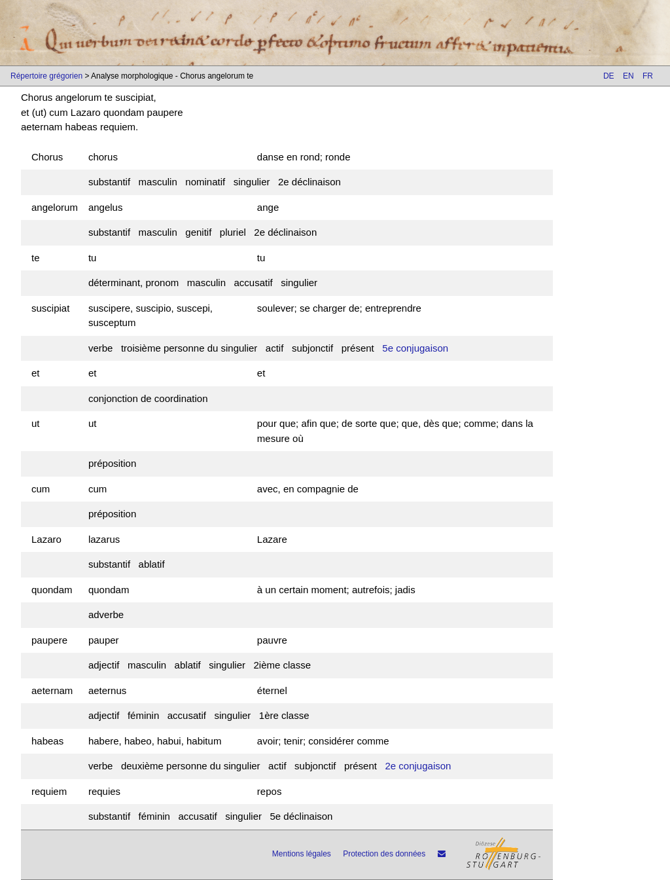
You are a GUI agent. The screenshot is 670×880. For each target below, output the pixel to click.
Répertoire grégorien (46, 76)
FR (648, 76)
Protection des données (384, 853)
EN (628, 76)
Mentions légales (301, 853)
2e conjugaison (418, 765)
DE (608, 76)
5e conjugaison (415, 348)
